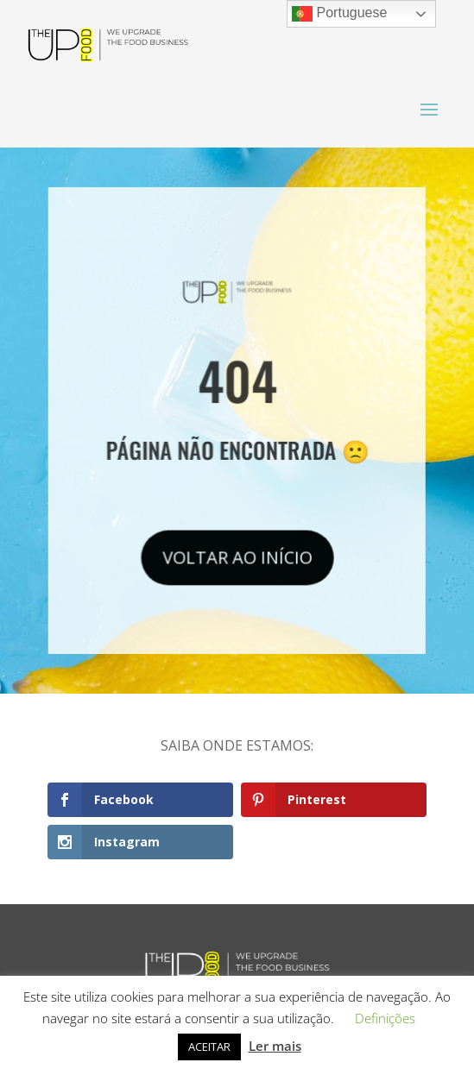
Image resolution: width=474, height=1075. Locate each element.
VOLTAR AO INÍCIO (237, 555)
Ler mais (275, 1045)
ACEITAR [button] (209, 1046)
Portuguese (339, 13)
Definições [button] (385, 1018)
